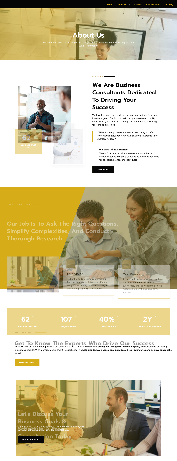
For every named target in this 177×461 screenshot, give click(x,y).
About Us (122, 4)
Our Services (153, 4)
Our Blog (168, 4)
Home (110, 4)
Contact (138, 4)
